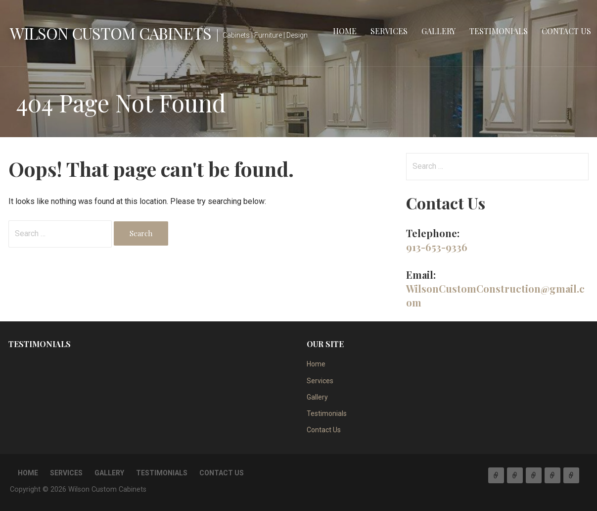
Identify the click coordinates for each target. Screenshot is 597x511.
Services (389, 31)
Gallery (438, 31)
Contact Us (566, 31)
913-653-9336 (436, 247)
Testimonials (498, 31)
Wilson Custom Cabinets (110, 33)
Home (345, 31)
